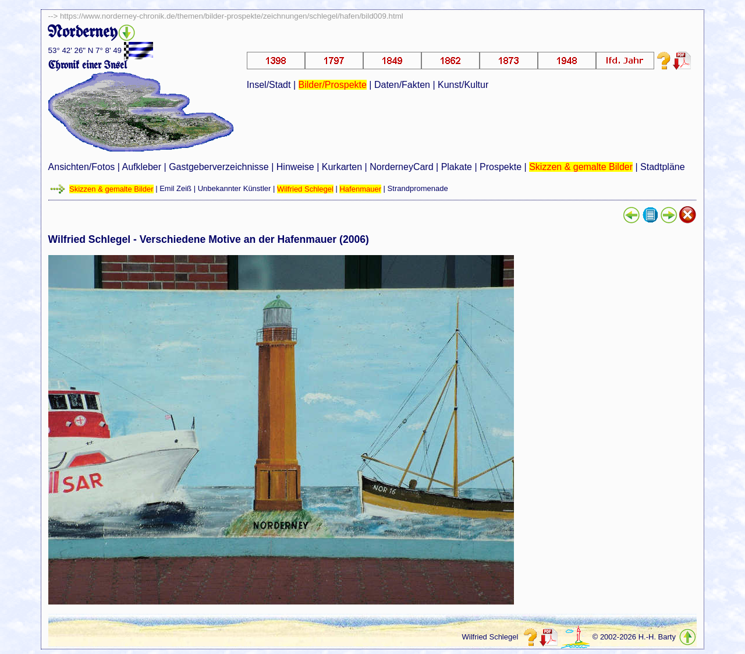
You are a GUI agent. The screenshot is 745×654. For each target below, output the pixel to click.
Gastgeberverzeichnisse (219, 167)
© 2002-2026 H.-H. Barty (634, 637)
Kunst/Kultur (463, 85)
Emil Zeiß (175, 189)
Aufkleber (141, 167)
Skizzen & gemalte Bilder (581, 167)
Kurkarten (342, 167)
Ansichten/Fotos (81, 167)
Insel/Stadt (269, 85)
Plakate (456, 167)
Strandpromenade (418, 189)
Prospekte (501, 167)
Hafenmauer (360, 189)
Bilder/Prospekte (333, 85)
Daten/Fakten (402, 85)
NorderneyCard (401, 167)
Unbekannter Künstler (234, 189)
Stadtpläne (662, 167)
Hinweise (295, 167)
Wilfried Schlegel (305, 189)
